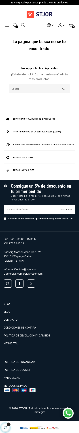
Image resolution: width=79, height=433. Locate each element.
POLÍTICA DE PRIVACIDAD (19, 362)
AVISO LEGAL (12, 377)
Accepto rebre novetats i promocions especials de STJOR (38, 218)
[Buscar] (39, 88)
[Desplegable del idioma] (50, 25)
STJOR (7, 303)
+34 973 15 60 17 (14, 243)
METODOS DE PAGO (15, 385)
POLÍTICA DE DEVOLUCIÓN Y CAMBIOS (27, 335)
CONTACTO (11, 319)
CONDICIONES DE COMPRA (20, 327)
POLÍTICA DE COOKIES (17, 369)
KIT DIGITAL (11, 343)
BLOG (7, 311)
